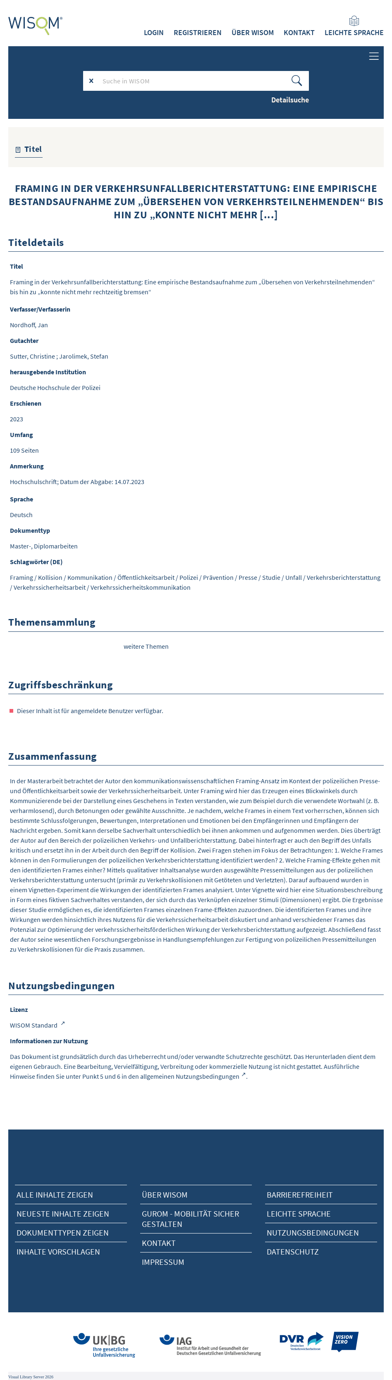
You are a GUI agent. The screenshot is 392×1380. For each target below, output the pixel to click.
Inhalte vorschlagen (58, 1251)
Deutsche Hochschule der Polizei (55, 387)
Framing (21, 577)
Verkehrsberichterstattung (343, 577)
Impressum (163, 1262)
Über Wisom (165, 1194)
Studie (271, 577)
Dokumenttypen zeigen (63, 1232)
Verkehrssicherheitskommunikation (141, 587)
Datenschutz (293, 1251)
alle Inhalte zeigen (55, 1194)
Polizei (188, 577)
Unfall (293, 577)
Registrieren (198, 32)
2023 (16, 419)
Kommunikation (89, 577)
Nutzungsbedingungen (313, 1232)
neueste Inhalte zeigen (63, 1213)
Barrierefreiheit (300, 1194)
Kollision (50, 577)
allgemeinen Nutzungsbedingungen (189, 1076)
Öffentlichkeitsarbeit (145, 577)
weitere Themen (146, 646)
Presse (248, 577)
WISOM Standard (34, 1025)
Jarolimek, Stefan (83, 356)
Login (154, 32)
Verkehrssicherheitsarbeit (50, 587)
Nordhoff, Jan (29, 325)
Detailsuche (290, 99)
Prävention (218, 577)
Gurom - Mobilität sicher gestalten (190, 1218)
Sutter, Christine (32, 356)
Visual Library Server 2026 (30, 1377)
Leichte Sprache (354, 26)
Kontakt (299, 32)
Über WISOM (253, 32)
